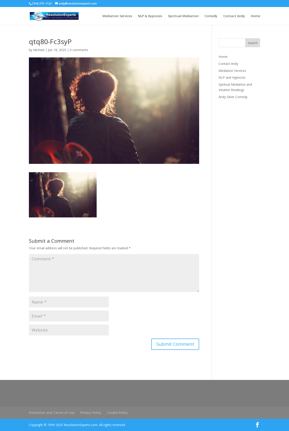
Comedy (211, 16)
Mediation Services (117, 16)
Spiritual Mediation (183, 16)
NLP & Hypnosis (150, 16)
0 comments (79, 50)
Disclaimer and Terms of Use (52, 412)
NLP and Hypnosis (232, 77)
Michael (38, 50)
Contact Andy (234, 16)
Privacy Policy (90, 412)
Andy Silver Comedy (233, 97)
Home (255, 16)
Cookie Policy (117, 412)
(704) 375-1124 (41, 3)
